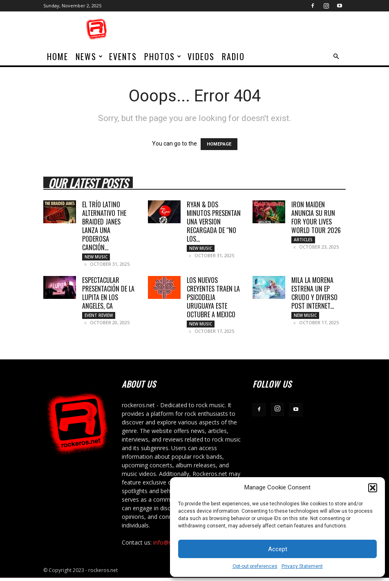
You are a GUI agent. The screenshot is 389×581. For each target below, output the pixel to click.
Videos (201, 56)
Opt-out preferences (255, 566)
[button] (373, 488)
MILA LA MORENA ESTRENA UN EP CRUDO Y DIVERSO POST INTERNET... (314, 294)
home (57, 56)
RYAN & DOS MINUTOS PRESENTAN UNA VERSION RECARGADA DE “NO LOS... (214, 222)
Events (123, 56)
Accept (277, 549)
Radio (233, 56)
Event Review (99, 317)
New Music (96, 257)
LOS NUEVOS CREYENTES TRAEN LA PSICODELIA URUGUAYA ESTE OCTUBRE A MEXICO (213, 299)
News (89, 56)
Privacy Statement (302, 566)
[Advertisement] (249, 29)
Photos (163, 56)
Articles (303, 239)
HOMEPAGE (219, 144)
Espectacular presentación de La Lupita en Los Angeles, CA (108, 294)
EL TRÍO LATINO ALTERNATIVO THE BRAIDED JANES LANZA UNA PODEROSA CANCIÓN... (104, 226)
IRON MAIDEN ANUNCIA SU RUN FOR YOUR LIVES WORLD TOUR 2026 (316, 217)
